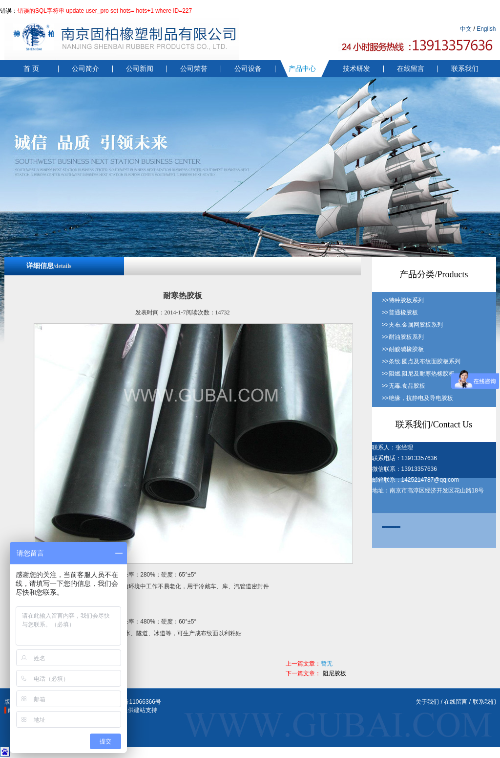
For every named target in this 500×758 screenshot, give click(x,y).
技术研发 (356, 68)
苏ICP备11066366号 (134, 701)
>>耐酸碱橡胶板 (403, 349)
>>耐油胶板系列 (403, 337)
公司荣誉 (194, 68)
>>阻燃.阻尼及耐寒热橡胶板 (418, 373)
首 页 (31, 68)
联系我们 (465, 68)
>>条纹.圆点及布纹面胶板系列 (421, 361)
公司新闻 (139, 68)
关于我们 (427, 701)
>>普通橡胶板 (400, 312)
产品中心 (302, 68)
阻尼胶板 (334, 673)
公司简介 (85, 68)
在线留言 (410, 68)
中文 (466, 28)
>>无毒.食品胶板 (403, 385)
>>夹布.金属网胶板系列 (412, 324)
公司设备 (248, 68)
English (486, 28)
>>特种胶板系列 (403, 300)
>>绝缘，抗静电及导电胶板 (417, 398)
